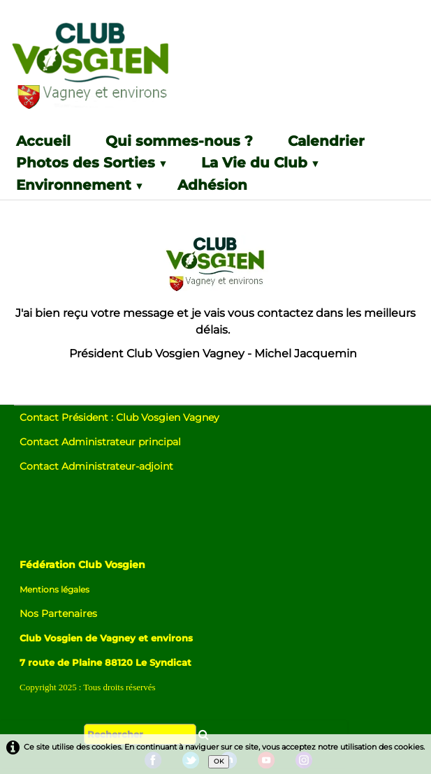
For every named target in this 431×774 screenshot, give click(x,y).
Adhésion (212, 185)
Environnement (79, 185)
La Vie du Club (260, 163)
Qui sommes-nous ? (179, 141)
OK (219, 761)
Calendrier (326, 141)
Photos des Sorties (91, 163)
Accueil (43, 141)
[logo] (121, 70)
